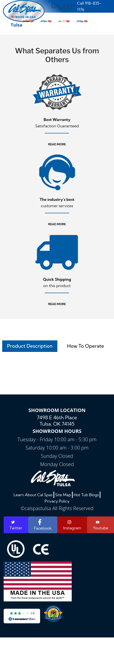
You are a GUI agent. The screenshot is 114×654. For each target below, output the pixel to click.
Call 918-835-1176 (89, 6)
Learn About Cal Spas (33, 494)
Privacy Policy (57, 501)
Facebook (43, 525)
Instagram (72, 525)
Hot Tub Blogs (86, 494)
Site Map (63, 494)
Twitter (15, 525)
